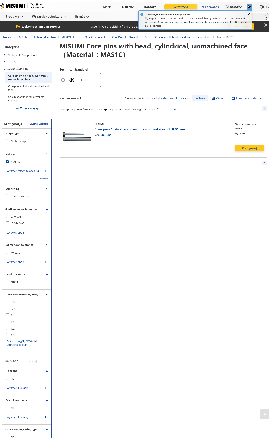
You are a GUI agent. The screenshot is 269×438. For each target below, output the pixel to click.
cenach (184, 98)
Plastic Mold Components (91, 37)
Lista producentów (45, 37)
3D (109, 134)
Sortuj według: (133, 109)
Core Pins (117, 37)
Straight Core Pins (139, 37)
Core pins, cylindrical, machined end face (28, 88)
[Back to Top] (264, 414)
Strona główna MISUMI (15, 37)
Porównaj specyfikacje (249, 98)
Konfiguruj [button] (249, 148)
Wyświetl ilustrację (17, 388)
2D (103, 134)
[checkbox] (27, 141)
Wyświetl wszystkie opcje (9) (23, 171)
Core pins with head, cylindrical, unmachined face (183, 37)
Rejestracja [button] (181, 7)
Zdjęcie (220, 98)
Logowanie (210, 7)
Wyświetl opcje (15, 232)
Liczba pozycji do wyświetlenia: (77, 109)
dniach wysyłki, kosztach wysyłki (159, 98)
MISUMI (66, 37)
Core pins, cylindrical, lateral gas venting (26, 98)
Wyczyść (44, 178)
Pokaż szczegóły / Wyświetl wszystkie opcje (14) (22, 343)
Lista (202, 98)
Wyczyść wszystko (39, 123)
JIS (82, 80)
